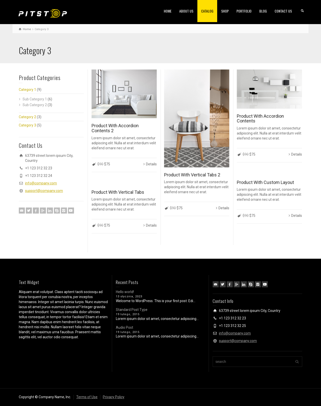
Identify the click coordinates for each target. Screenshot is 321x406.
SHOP (225, 11)
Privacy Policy (113, 397)
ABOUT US (186, 11)
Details (151, 164)
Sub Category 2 (35, 105)
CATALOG (207, 11)
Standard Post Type (131, 310)
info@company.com (41, 183)
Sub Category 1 (35, 99)
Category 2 (27, 117)
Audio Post (124, 327)
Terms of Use (87, 397)
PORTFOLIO (244, 11)
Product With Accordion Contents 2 (115, 128)
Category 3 (27, 125)
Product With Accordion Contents (260, 118)
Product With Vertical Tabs (118, 192)
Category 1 (27, 90)
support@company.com (44, 191)
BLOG (263, 11)
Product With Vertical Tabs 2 (192, 174)
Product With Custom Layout (265, 182)
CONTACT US (283, 11)
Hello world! (125, 292)
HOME (168, 11)
